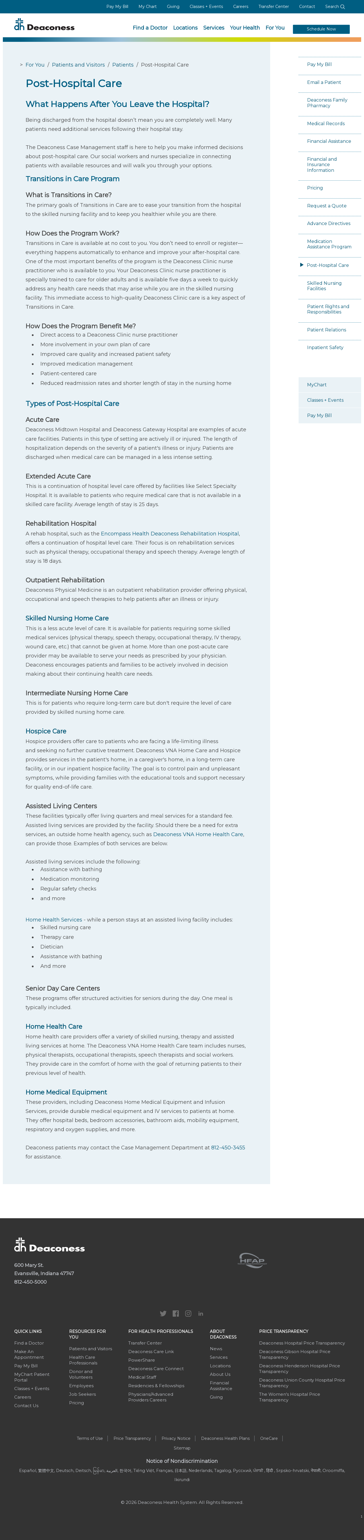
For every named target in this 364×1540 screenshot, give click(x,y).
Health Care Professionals (83, 1360)
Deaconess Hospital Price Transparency (302, 1343)
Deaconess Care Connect (156, 1368)
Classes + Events (206, 6)
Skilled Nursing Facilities (324, 286)
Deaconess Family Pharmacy (327, 102)
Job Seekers (82, 1394)
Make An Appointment (29, 1354)
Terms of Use (90, 1438)
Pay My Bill (117, 6)
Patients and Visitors (78, 65)
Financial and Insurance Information (322, 164)
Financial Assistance (329, 141)
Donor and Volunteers (80, 1374)
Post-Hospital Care (328, 265)
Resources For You (87, 1334)
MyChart (317, 384)
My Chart (147, 6)
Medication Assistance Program (329, 244)
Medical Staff (142, 1377)
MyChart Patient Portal (31, 1377)
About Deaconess (223, 1334)
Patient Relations (326, 330)
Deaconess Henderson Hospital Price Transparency (299, 1368)
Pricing (315, 188)
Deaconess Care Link (151, 1351)
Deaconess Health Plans (225, 1438)
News (216, 1348)
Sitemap (182, 1448)
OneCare (269, 1438)
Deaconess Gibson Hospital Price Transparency (294, 1354)
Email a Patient (324, 82)
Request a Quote (327, 206)
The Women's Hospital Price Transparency (289, 1397)
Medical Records (326, 123)
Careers (240, 6)
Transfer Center (273, 6)
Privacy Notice (176, 1438)
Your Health (245, 28)
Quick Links (28, 1331)
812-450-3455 (228, 1148)
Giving (173, 6)
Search (335, 6)
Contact (307, 6)
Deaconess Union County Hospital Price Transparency (302, 1382)
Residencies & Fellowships (156, 1385)
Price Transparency (283, 1331)
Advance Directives (328, 223)
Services (213, 28)
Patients (123, 65)
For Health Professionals (160, 1331)
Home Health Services (54, 920)
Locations (185, 28)
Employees (81, 1385)
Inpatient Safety (325, 347)
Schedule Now (321, 29)
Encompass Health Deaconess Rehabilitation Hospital (170, 534)
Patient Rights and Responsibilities (328, 309)
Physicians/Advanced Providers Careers (150, 1397)
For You (275, 28)
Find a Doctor (150, 28)
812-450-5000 (30, 1282)
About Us (220, 1374)
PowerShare (141, 1360)
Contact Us (26, 1405)
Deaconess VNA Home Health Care (198, 834)
